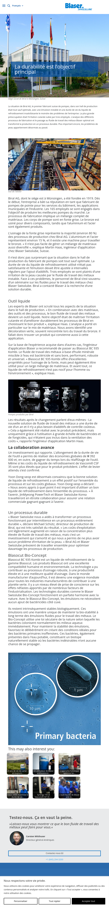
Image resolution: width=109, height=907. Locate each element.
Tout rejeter (54, 901)
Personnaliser (20, 901)
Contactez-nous (53, 853)
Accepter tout (88, 901)
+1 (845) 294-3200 (54, 859)
